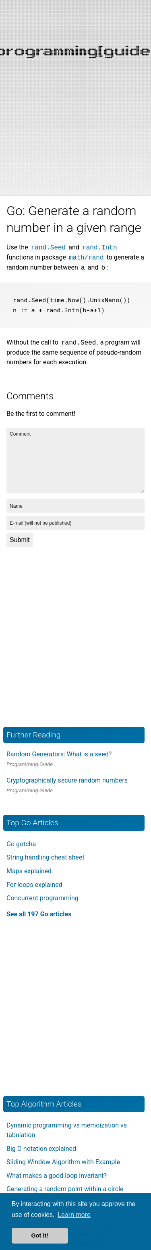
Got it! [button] (39, 1235)
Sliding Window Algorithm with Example (63, 1160)
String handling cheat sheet (45, 856)
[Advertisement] (75, 75)
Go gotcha (21, 842)
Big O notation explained (41, 1147)
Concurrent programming (42, 896)
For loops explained (34, 883)
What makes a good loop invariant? (56, 1174)
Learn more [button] (74, 1214)
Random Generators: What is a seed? (59, 752)
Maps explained (29, 869)
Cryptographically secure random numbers (67, 779)
